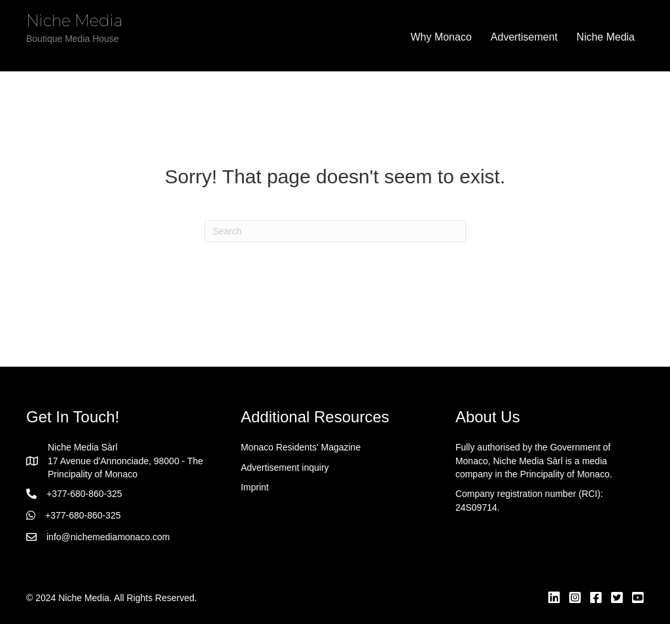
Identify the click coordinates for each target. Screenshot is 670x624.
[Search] (335, 231)
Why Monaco (440, 37)
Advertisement (524, 37)
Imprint (255, 487)
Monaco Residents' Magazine (301, 447)
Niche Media (605, 37)
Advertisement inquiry (285, 467)
